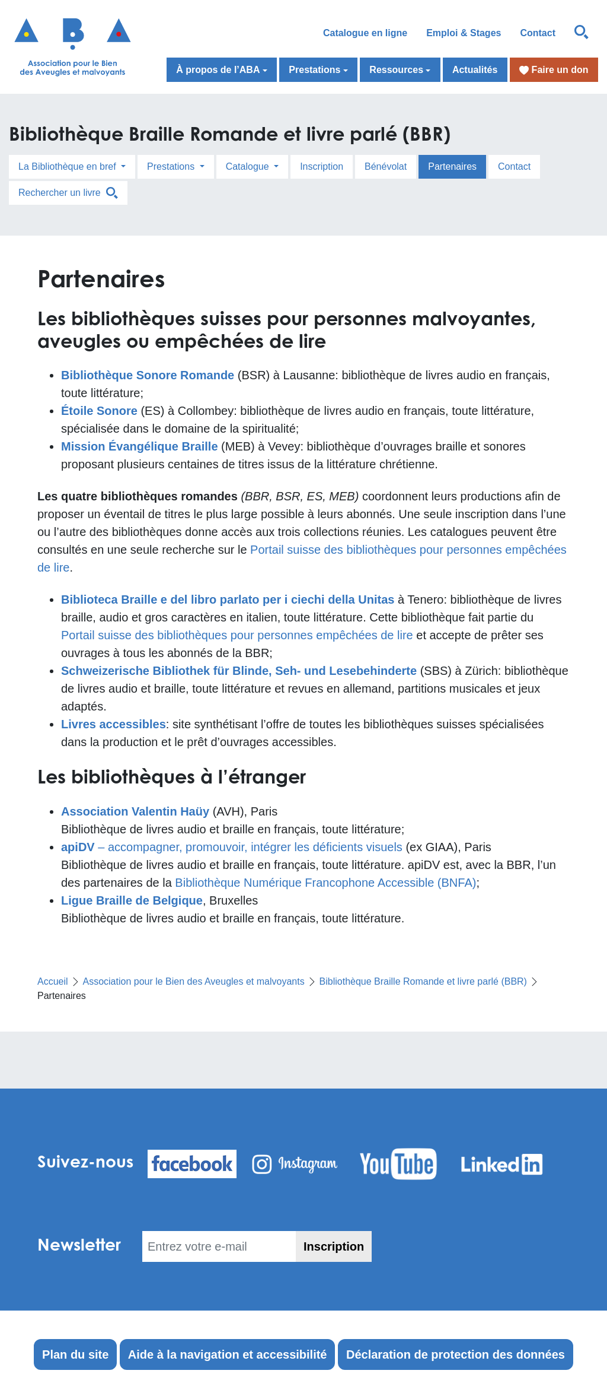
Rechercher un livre (68, 193)
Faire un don (553, 70)
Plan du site (75, 1354)
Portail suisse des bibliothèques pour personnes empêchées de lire (237, 635)
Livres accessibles (113, 724)
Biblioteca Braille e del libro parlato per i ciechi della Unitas (227, 599)
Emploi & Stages (463, 33)
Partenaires (452, 166)
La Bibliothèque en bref (68, 166)
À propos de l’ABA (218, 70)
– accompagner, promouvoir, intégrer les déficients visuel (229, 847)
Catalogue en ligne (365, 33)
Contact (537, 33)
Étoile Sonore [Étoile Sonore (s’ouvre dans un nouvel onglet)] (99, 410)
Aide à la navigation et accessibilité (227, 1354)
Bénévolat (386, 166)
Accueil (52, 981)
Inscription (321, 166)
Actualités (474, 70)
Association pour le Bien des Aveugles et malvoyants (193, 981)
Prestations (314, 70)
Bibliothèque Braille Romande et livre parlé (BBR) (423, 981)
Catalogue (248, 166)
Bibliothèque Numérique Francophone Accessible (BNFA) (325, 882)
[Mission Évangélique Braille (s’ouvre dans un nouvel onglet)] (139, 446)
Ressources (396, 70)
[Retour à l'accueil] (76, 47)
